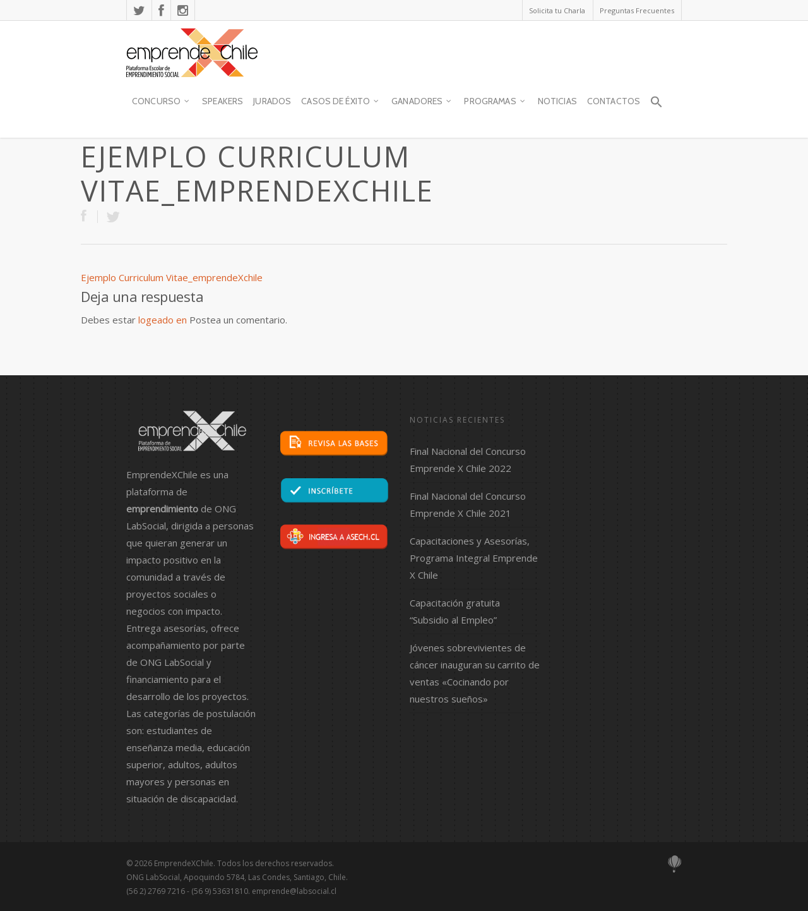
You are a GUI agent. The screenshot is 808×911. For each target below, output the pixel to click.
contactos (613, 101)
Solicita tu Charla (557, 10)
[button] (656, 107)
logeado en (162, 319)
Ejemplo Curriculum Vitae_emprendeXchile (172, 277)
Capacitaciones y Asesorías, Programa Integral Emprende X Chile (474, 557)
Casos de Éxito (340, 101)
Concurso (161, 101)
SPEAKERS (222, 101)
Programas (495, 101)
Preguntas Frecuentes (637, 10)
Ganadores (422, 101)
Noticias (557, 101)
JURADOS (272, 101)
